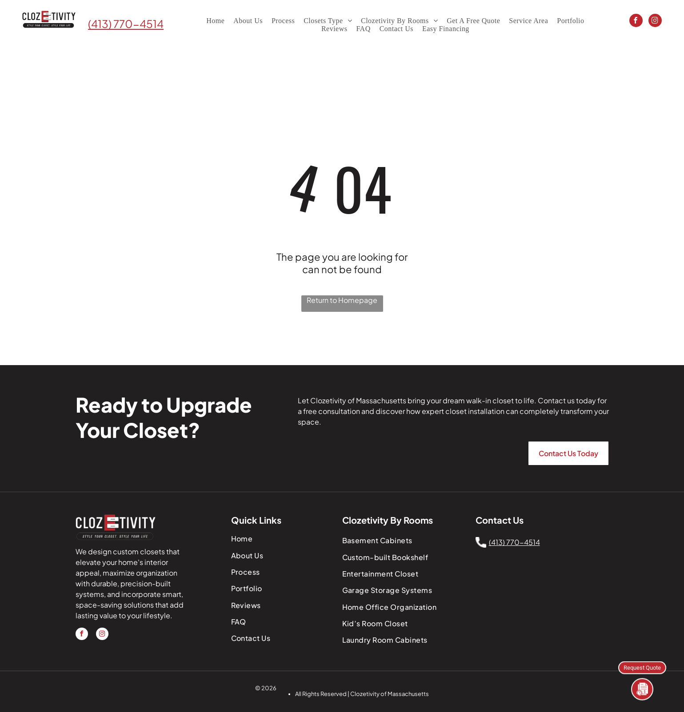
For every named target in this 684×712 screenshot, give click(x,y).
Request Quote (642, 667)
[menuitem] (215, 21)
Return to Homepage (342, 300)
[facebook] (636, 21)
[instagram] (655, 21)
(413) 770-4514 (126, 23)
